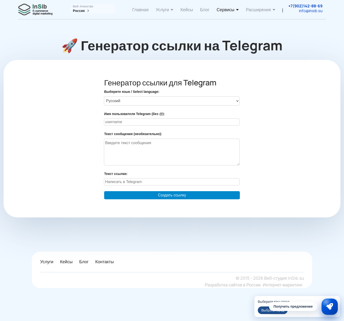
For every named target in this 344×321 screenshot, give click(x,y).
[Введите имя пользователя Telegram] (172, 122)
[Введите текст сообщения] (172, 152)
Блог (205, 9)
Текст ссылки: (116, 174)
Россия (81, 10)
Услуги (162, 9)
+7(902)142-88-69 (305, 6)
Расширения (258, 9)
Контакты (104, 261)
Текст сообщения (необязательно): (133, 134)
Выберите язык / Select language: (131, 92)
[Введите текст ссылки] (172, 181)
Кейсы (186, 9)
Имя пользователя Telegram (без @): (134, 114)
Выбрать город (272, 310)
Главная (140, 9)
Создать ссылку (172, 195)
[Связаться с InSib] (330, 307)
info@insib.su (310, 10)
